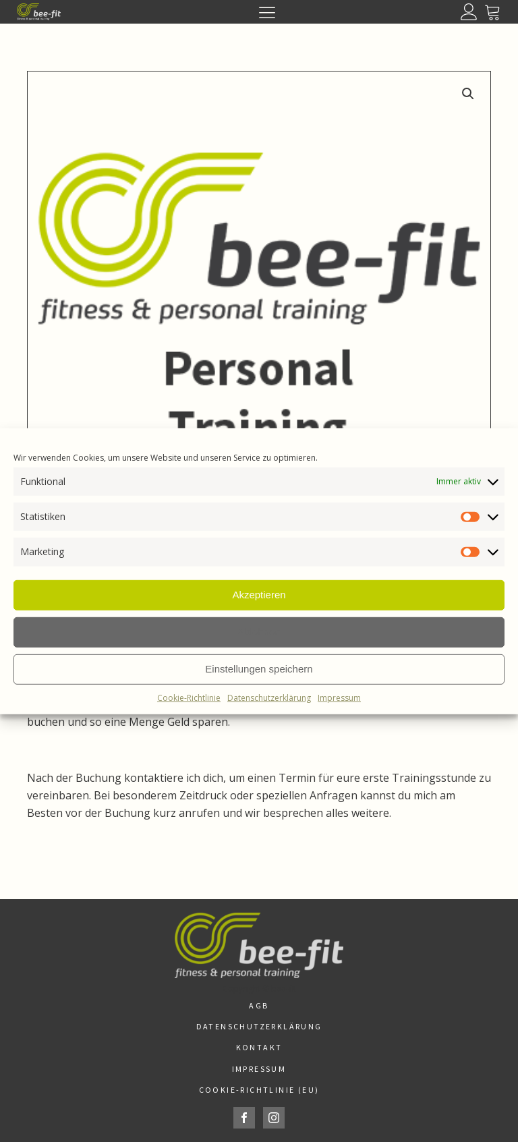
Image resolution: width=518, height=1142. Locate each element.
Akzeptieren (258, 594)
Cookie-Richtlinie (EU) (259, 1090)
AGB (258, 1005)
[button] (468, 94)
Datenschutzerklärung (269, 697)
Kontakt (259, 1047)
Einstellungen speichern (258, 669)
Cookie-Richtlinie (189, 697)
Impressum (339, 697)
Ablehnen (258, 631)
